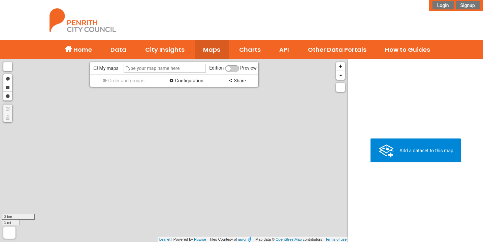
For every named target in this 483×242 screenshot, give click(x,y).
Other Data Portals (337, 49)
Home (82, 49)
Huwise (200, 239)
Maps (211, 49)
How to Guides (407, 49)
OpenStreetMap (289, 239)
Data (118, 49)
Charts (250, 49)
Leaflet (164, 239)
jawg (242, 239)
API (284, 49)
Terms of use (336, 239)
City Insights (165, 49)
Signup (467, 5)
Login (443, 5)
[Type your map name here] (165, 68)
